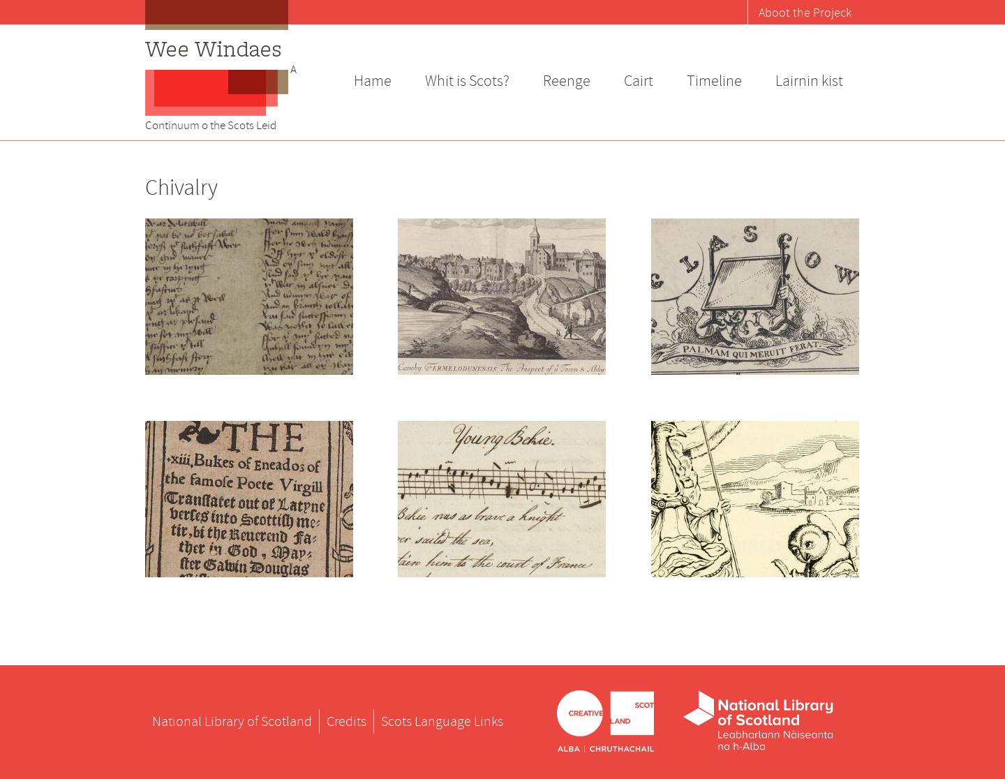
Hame (373, 81)
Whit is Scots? (467, 81)
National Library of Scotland (232, 721)
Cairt (638, 81)
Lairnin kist (809, 81)
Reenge (566, 81)
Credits (346, 721)
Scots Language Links (442, 721)
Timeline (714, 81)
